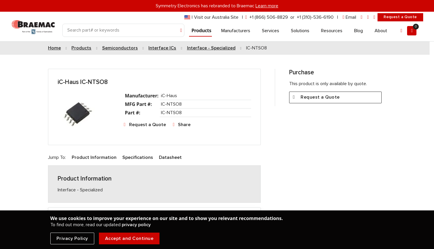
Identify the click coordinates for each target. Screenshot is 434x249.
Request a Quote (400, 17)
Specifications (137, 157)
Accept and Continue (129, 238)
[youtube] (374, 17)
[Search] (123, 30)
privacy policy (136, 224)
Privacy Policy (72, 238)
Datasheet (170, 157)
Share (184, 124)
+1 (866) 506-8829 (268, 17)
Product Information (94, 157)
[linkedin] (361, 17)
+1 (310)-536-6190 (315, 17)
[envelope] (349, 17)
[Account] (401, 30)
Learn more (266, 6)
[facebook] (368, 17)
